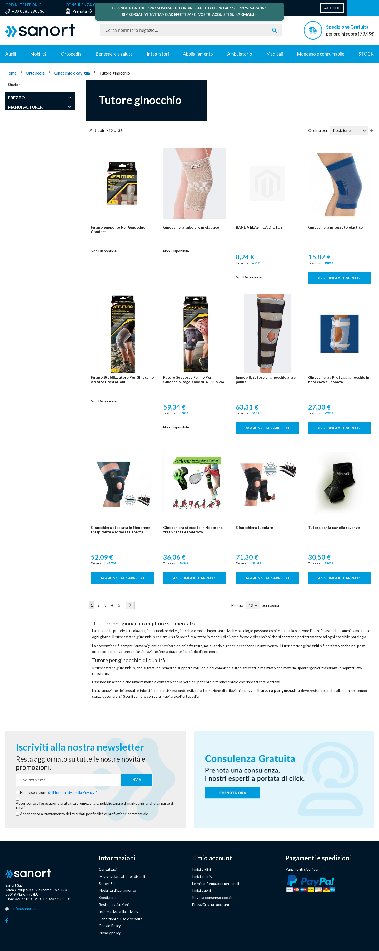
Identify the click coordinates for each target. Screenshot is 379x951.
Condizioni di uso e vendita (120, 918)
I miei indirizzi (202, 876)
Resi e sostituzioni (114, 904)
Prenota (79, 11)
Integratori (158, 54)
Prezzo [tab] (16, 97)
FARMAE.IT (246, 14)
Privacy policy (110, 932)
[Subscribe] (136, 780)
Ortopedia (71, 54)
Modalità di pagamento (117, 890)
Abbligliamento (198, 54)
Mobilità (38, 54)
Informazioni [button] (117, 858)
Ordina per (318, 130)
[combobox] (191, 30)
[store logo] (50, 30)
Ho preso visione (57, 792)
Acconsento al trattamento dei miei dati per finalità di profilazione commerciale (84, 814)
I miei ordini (201, 869)
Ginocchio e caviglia (72, 72)
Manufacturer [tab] (25, 106)
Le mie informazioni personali (215, 883)
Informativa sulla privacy (118, 911)
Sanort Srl (107, 883)
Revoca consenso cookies (213, 897)
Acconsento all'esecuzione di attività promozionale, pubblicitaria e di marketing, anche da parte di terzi (95, 805)
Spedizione (108, 897)
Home (11, 72)
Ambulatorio (239, 54)
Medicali (274, 54)
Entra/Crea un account (211, 904)
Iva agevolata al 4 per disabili (122, 876)
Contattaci (108, 869)
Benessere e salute (114, 54)
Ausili (10, 54)
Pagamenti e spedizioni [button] (318, 858)
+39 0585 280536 (28, 11)
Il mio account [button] (212, 858)
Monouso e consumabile (320, 54)
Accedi (332, 7)
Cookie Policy (110, 925)
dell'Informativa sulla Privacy (71, 792)
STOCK (366, 54)
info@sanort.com (27, 908)
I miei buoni (201, 890)
